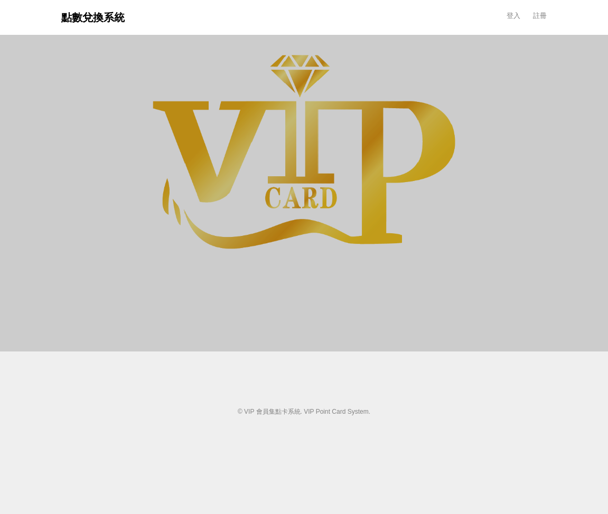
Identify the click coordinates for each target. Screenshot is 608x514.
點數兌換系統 (93, 17)
